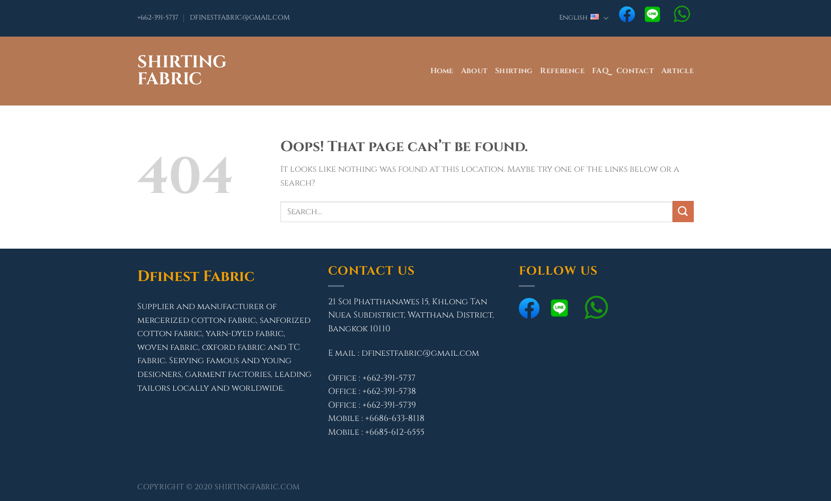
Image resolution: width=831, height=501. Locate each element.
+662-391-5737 (157, 17)
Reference (562, 71)
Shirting (514, 71)
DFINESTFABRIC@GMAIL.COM (240, 17)
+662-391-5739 (389, 405)
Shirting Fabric (182, 71)
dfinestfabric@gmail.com (420, 353)
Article (677, 71)
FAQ (600, 71)
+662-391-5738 (389, 391)
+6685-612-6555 (395, 432)
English (583, 18)
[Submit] (683, 211)
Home (442, 71)
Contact (635, 71)
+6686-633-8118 (395, 418)
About (474, 71)
